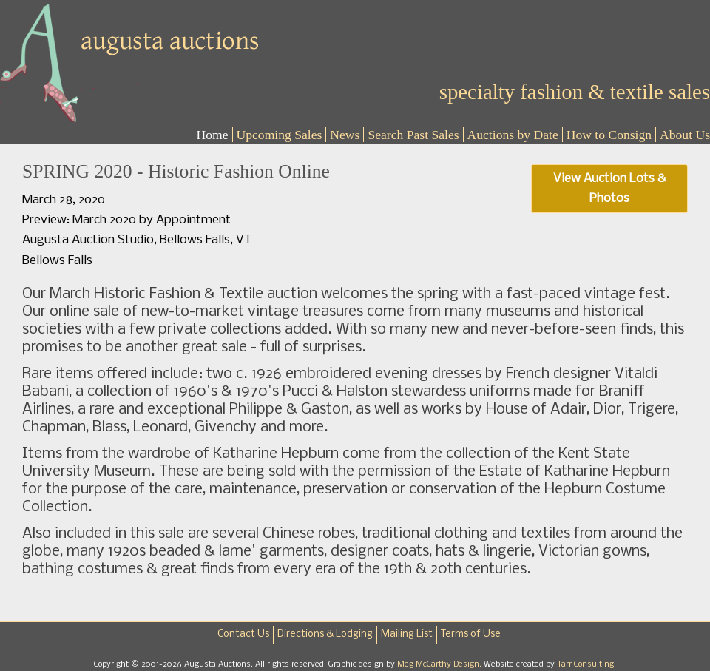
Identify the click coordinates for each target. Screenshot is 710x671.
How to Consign (609, 134)
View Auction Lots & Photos (609, 189)
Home (213, 134)
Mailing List (407, 634)
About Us (685, 134)
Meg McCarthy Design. (440, 664)
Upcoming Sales (279, 134)
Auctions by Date (512, 134)
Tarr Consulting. (586, 664)
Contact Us (243, 634)
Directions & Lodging (325, 634)
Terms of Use (471, 634)
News (344, 134)
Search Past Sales (413, 134)
